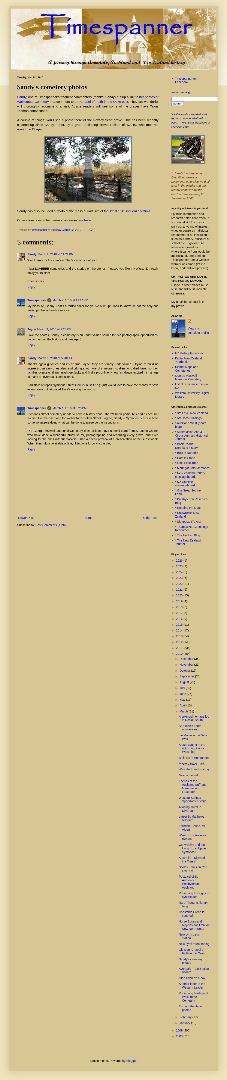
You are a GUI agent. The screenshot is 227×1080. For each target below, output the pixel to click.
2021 (180, 589)
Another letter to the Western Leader (192, 985)
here (87, 220)
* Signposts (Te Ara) (188, 521)
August (184, 682)
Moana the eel (188, 775)
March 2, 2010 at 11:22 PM (55, 254)
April (182, 705)
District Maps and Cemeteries (186, 368)
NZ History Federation (190, 353)
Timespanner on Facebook (186, 80)
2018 (180, 607)
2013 (180, 636)
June (183, 694)
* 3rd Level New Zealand (191, 413)
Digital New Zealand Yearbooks (188, 360)
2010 (180, 653)
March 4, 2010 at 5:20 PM (55, 358)
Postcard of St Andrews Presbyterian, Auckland (189, 882)
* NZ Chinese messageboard (185, 483)
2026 (180, 560)
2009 (180, 1030)
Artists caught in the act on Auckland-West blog (192, 748)
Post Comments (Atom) (51, 525)
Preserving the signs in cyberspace (194, 895)
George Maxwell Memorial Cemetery (188, 377)
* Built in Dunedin (186, 453)
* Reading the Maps (188, 507)
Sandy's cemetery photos (191, 961)
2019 (180, 601)
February (185, 1017)
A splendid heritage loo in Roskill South (194, 718)
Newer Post (26, 517)
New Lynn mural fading (194, 944)
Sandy (21, 97)
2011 (180, 648)
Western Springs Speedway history (192, 799)
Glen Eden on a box (192, 978)
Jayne (31, 329)
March (184, 711)
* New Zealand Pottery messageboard (190, 474)
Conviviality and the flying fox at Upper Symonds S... (192, 848)
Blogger (131, 1060)
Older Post (150, 517)
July (182, 688)
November (186, 664)
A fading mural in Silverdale (190, 808)
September (187, 676)
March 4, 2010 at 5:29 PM (69, 408)
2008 (180, 1036)
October (185, 670)
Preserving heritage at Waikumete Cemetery (193, 997)
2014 (180, 630)
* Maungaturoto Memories (192, 468)
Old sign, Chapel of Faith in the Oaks (192, 951)
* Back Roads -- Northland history (186, 445)
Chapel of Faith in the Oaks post (104, 101)
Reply (31, 287)
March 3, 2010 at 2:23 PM (54, 329)
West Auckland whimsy (194, 769)
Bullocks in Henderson (194, 757)
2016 (180, 619)
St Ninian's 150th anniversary (190, 727)
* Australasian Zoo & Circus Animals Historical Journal (191, 435)
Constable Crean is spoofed (191, 913)
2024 (180, 572)
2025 (180, 566)
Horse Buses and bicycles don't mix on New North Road (194, 925)
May (182, 699)
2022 (180, 584)
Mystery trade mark (192, 763)
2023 (180, 578)
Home (88, 517)
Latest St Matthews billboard (191, 818)
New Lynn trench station (190, 936)
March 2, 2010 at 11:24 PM (70, 300)
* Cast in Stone (185, 458)
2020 (180, 595)
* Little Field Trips (186, 463)
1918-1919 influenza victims (129, 211)
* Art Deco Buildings (188, 418)
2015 (180, 624)
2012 (180, 642)
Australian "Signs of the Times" (192, 859)
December (186, 659)
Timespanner (36, 300)
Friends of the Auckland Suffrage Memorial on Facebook (192, 786)
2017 (180, 613)
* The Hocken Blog (187, 535)
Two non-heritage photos (190, 1008)
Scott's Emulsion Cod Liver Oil (193, 869)
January (185, 1023)
